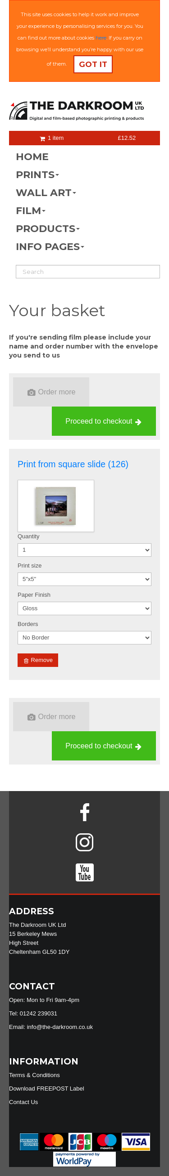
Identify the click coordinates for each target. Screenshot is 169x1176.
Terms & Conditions (34, 1075)
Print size (29, 565)
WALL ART (46, 193)
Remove (38, 660)
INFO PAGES (50, 247)
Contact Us (23, 1102)
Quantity (28, 536)
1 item (52, 137)
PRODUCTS (48, 229)
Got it (93, 64)
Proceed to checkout (103, 421)
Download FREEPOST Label (46, 1088)
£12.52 (127, 137)
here (101, 38)
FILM (31, 211)
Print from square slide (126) (73, 464)
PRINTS (37, 175)
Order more (51, 392)
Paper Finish (34, 594)
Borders (28, 624)
